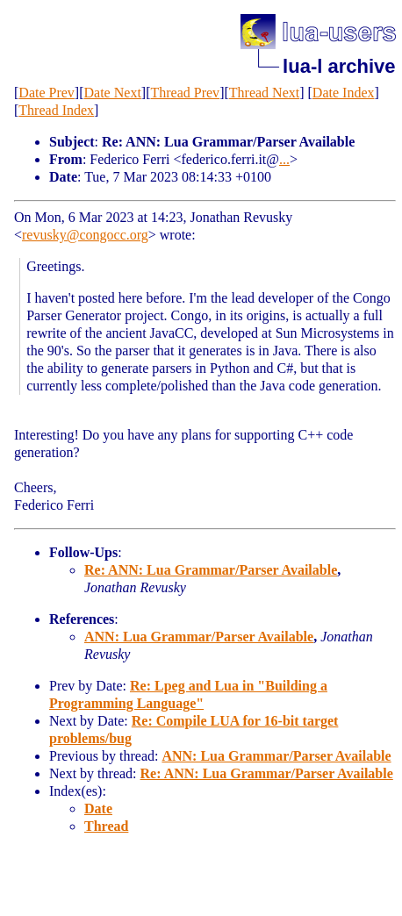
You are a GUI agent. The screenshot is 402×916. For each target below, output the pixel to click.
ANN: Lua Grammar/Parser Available (198, 636)
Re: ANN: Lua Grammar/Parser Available (210, 569)
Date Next (112, 92)
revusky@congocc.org (85, 234)
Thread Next (264, 92)
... (284, 159)
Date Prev (46, 92)
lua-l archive (339, 66)
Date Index (343, 92)
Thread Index (56, 110)
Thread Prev (184, 92)
